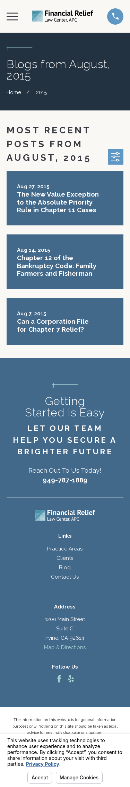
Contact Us (65, 577)
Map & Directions (65, 647)
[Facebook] (59, 678)
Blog (65, 567)
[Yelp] (71, 678)
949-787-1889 (65, 480)
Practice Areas (65, 549)
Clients (65, 558)
